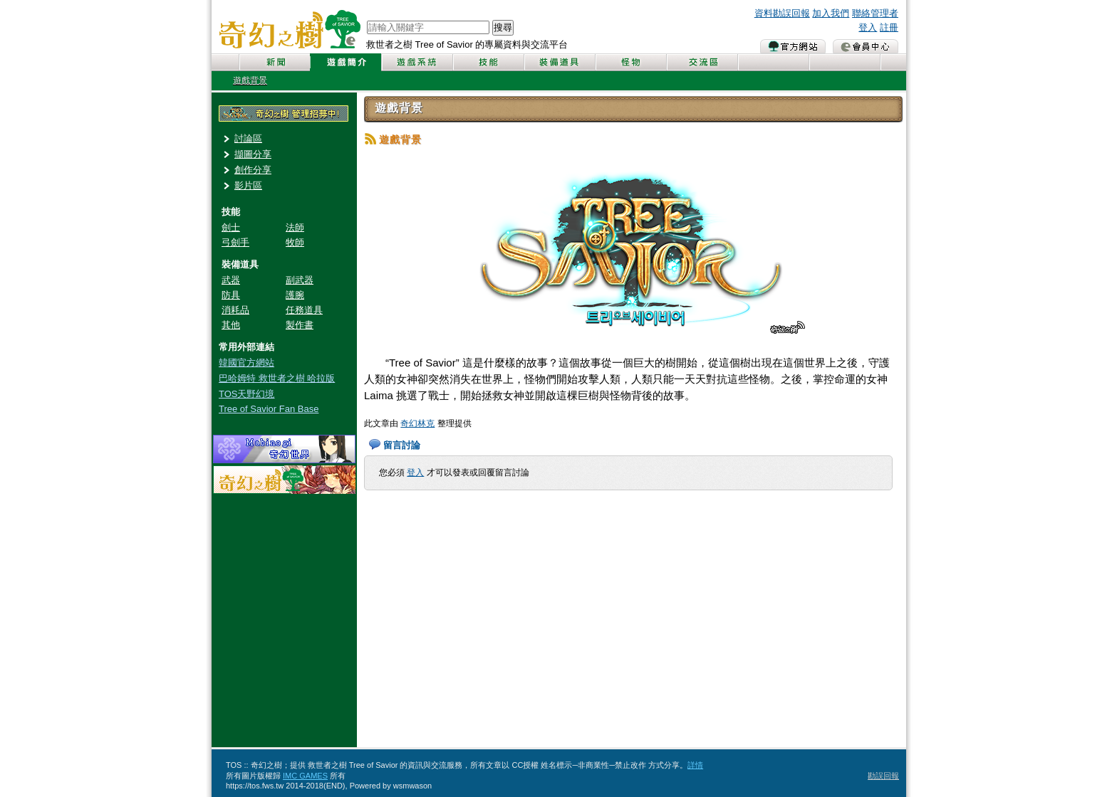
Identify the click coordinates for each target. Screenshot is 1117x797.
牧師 (295, 242)
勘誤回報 (883, 775)
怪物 (630, 62)
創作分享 (252, 169)
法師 (295, 227)
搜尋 (503, 27)
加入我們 (830, 13)
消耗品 (235, 310)
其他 (231, 325)
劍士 (231, 227)
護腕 (295, 295)
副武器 (299, 280)
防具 (231, 295)
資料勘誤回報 (782, 13)
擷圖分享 (252, 154)
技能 (488, 62)
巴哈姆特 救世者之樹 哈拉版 (277, 378)
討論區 (248, 138)
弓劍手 (235, 242)
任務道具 (304, 310)
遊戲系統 (416, 62)
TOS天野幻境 (247, 394)
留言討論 (401, 445)
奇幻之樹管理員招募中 (283, 113)
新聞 (274, 62)
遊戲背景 (250, 80)
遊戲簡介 (345, 62)
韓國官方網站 (246, 362)
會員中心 (865, 46)
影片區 (248, 185)
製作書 (299, 325)
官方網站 (793, 46)
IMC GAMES (305, 775)
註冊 (889, 27)
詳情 (695, 765)
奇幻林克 (417, 423)
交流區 (701, 62)
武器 (231, 280)
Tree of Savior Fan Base (268, 408)
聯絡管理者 (875, 13)
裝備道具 (559, 62)
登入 (867, 27)
